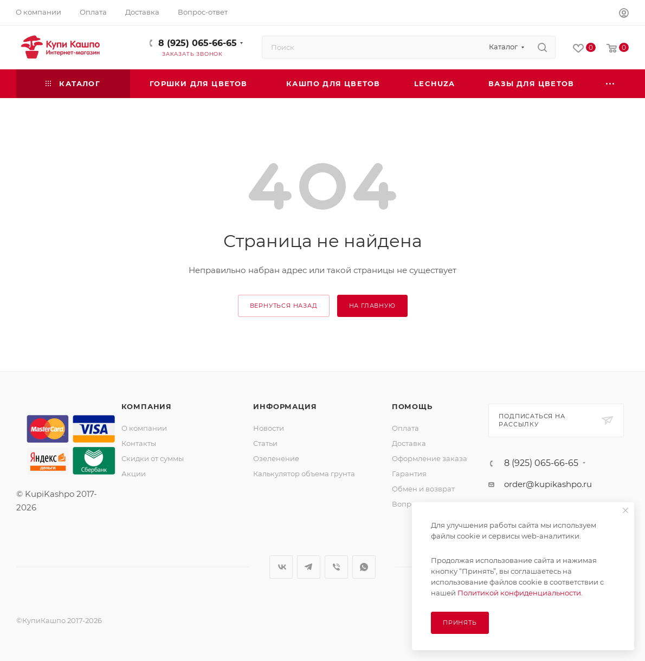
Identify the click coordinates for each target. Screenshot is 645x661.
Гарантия (409, 473)
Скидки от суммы (152, 458)
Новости (268, 428)
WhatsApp (364, 567)
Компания (146, 406)
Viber (336, 567)
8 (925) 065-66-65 (197, 43)
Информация (285, 406)
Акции (133, 473)
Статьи (265, 443)
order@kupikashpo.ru (548, 484)
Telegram (308, 567)
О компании (144, 428)
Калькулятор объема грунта (304, 473)
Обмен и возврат (423, 488)
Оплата (405, 428)
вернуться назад (284, 305)
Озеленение (276, 458)
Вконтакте (281, 567)
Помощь (412, 406)
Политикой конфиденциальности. (520, 592)
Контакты (138, 443)
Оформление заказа (429, 458)
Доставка (409, 443)
